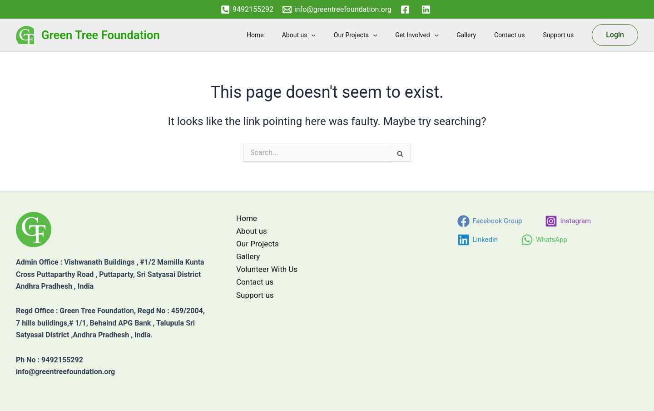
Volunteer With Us (263, 272)
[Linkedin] (477, 240)
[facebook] (406, 9)
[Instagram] (568, 221)
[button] (341, 35)
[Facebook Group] (489, 221)
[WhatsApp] (544, 240)
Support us (560, 35)
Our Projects (379, 35)
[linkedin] (427, 9)
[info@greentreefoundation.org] (337, 9)
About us (329, 35)
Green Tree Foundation (100, 35)
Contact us (517, 35)
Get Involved (435, 35)
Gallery (480, 35)
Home (290, 35)
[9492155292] (247, 9)
